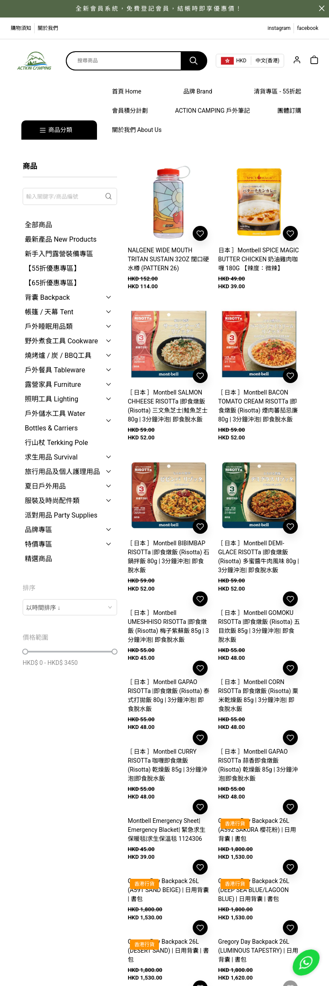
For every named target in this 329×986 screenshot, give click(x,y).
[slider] (25, 652)
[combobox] (70, 607)
